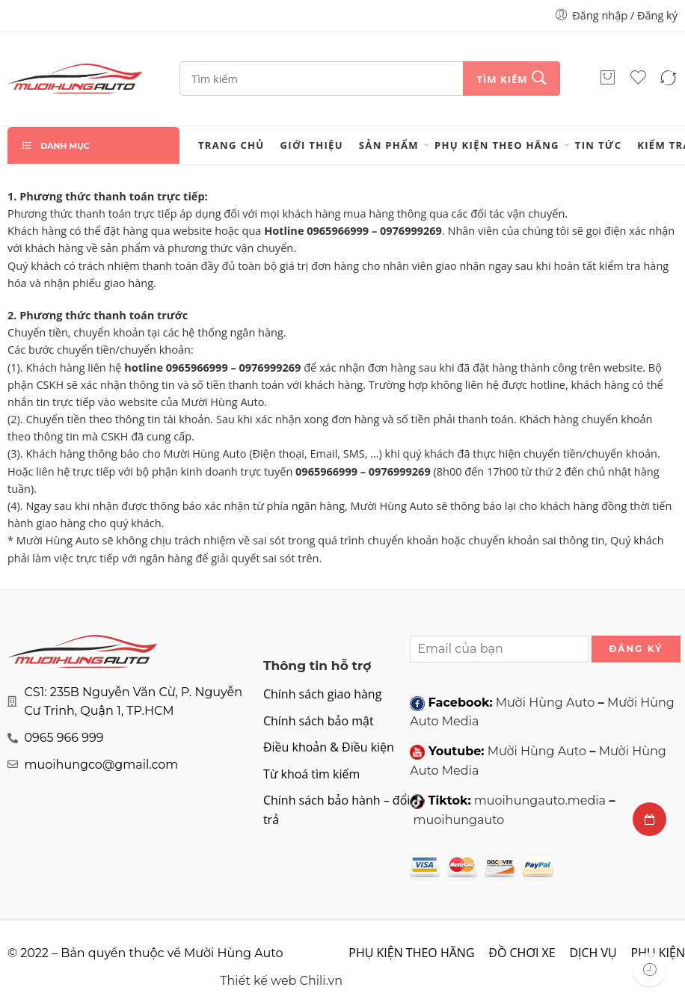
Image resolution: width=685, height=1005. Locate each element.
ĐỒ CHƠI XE (521, 952)
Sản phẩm (389, 145)
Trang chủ (231, 145)
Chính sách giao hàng (322, 694)
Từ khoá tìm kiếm (311, 774)
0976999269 (411, 231)
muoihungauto (459, 820)
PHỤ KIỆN (658, 952)
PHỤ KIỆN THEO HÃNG (496, 145)
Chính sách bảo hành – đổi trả (336, 810)
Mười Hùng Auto (545, 702)
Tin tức (598, 145)
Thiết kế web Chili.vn (281, 981)
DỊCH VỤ (592, 952)
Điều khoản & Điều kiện (328, 747)
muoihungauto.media (540, 800)
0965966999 (338, 231)
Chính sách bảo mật (318, 721)
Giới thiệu (311, 145)
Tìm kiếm (501, 79)
